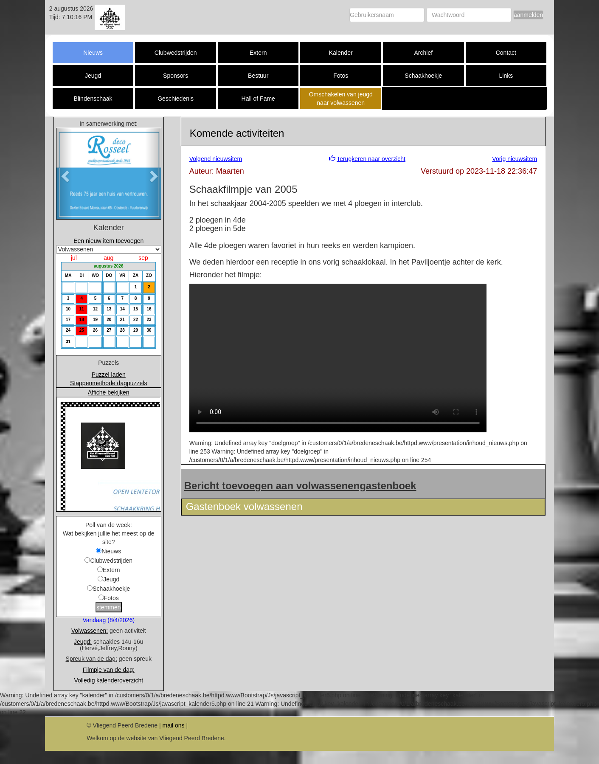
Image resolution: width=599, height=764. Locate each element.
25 (81, 330)
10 (68, 309)
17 (68, 319)
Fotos (340, 75)
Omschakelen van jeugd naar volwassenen (341, 98)
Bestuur (258, 75)
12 (95, 309)
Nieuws (93, 52)
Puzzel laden (109, 374)
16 (148, 309)
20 (109, 319)
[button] (64, 173)
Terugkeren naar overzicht (371, 158)
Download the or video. (338, 358)
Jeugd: (83, 641)
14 (122, 309)
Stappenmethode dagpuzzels (108, 383)
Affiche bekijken (108, 392)
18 (81, 319)
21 (122, 319)
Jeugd (93, 75)
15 (135, 309)
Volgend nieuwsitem (215, 158)
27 (109, 330)
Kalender (341, 52)
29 (135, 330)
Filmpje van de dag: (109, 669)
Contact (506, 52)
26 (95, 330)
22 (135, 319)
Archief (423, 52)
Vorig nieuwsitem (514, 158)
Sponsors (175, 75)
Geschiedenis (175, 98)
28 (122, 330)
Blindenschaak (93, 98)
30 (148, 330)
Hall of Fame (258, 98)
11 (81, 309)
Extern (258, 52)
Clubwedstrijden (176, 52)
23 (148, 319)
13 (109, 309)
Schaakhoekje (423, 75)
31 (68, 341)
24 (68, 330)
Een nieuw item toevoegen (108, 240)
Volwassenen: (89, 630)
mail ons (173, 725)
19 (95, 319)
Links (506, 75)
